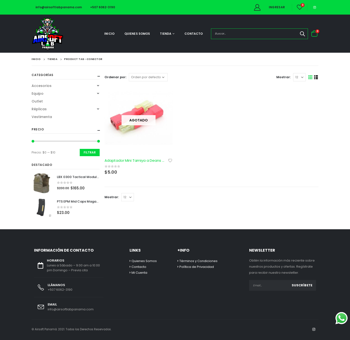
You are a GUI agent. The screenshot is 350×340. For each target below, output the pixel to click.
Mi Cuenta (139, 272)
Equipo (38, 93)
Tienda (165, 34)
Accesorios (42, 85)
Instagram (314, 329)
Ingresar (277, 7)
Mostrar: (283, 77)
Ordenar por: (115, 77)
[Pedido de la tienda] (148, 77)
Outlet (37, 101)
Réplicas (39, 109)
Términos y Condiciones (198, 261)
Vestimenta (42, 116)
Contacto (193, 34)
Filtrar (90, 152)
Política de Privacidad (196, 266)
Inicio (109, 34)
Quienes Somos (137, 34)
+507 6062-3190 (101, 7)
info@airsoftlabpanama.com (57, 7)
